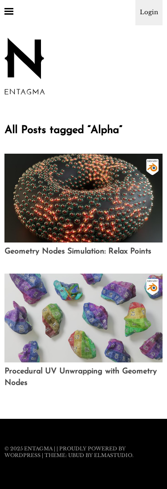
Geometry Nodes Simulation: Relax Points (77, 251)
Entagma (38, 448)
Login (149, 12)
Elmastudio (113, 455)
